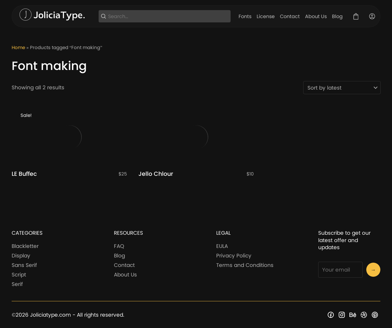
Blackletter (25, 246)
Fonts (245, 16)
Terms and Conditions (244, 265)
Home (18, 47)
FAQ (119, 246)
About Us (316, 16)
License (266, 16)
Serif (17, 284)
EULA (222, 246)
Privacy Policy (233, 255)
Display (21, 255)
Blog (337, 16)
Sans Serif (24, 265)
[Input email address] (340, 270)
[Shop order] (341, 87)
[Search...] (168, 16)
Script (19, 274)
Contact (290, 16)
